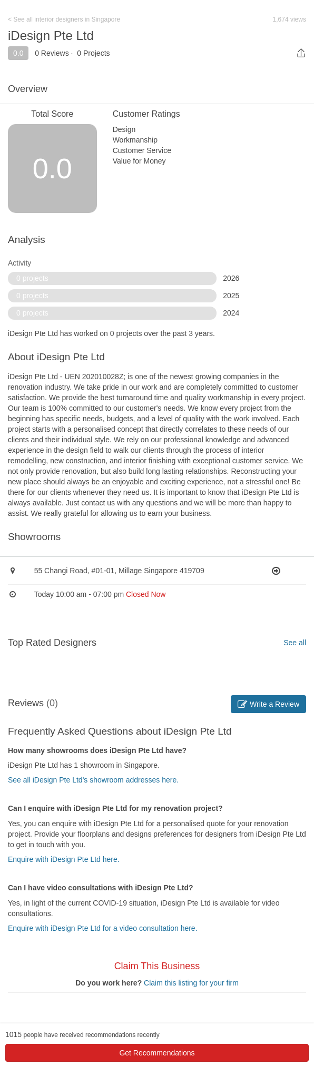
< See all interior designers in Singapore (64, 19)
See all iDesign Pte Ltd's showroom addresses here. (93, 780)
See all (294, 642)
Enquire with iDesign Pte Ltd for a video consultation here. (103, 928)
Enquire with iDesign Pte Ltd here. (64, 859)
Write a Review (268, 704)
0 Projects (93, 53)
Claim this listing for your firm (191, 983)
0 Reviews (52, 53)
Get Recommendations (156, 1053)
